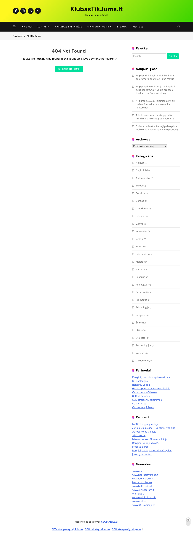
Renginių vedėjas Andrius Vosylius (152, 450)
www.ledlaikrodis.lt (143, 478)
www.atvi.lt (138, 471)
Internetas (141, 231)
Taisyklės (137, 26)
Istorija (140, 239)
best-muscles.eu (142, 482)
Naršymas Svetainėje (68, 26)
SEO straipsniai (141, 396)
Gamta (140, 223)
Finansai (140, 216)
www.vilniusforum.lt (143, 490)
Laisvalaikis (142, 254)
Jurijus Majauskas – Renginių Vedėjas (153, 428)
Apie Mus (27, 26)
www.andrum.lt (140, 501)
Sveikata (140, 337)
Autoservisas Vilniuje (144, 431)
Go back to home (69, 69)
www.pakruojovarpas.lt (145, 474)
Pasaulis (140, 277)
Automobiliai (143, 178)
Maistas (140, 261)
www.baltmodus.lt (142, 486)
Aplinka (140, 162)
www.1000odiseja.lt (143, 505)
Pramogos (141, 299)
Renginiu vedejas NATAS (146, 443)
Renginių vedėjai (141, 384)
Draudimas (142, 208)
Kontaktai (44, 26)
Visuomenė (142, 360)
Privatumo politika (99, 26)
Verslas (140, 353)
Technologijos (143, 345)
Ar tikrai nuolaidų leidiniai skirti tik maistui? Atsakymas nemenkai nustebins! (155, 104)
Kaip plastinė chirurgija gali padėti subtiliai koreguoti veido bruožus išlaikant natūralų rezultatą (155, 90)
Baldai (139, 185)
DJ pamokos (139, 403)
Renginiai (141, 315)
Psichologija (142, 307)
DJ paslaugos (140, 381)
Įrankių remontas (142, 454)
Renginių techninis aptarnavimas (151, 377)
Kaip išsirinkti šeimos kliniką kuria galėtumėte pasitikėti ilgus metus (155, 77)
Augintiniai (142, 170)
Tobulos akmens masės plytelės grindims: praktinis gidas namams (155, 117)
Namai (139, 269)
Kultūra (140, 246)
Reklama (121, 26)
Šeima (139, 322)
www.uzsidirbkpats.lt (144, 497)
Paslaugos (141, 284)
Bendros (140, 193)
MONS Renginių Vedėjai (145, 424)
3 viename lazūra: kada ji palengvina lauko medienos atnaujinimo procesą (157, 128)
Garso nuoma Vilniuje (144, 392)
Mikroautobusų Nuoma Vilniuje (149, 439)
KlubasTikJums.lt (96, 9)
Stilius (139, 330)
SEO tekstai (138, 435)
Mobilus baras (140, 446)
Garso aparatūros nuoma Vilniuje (151, 388)
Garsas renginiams (143, 407)
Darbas (140, 200)
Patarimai (141, 292)
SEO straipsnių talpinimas (147, 399)
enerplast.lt (138, 493)
